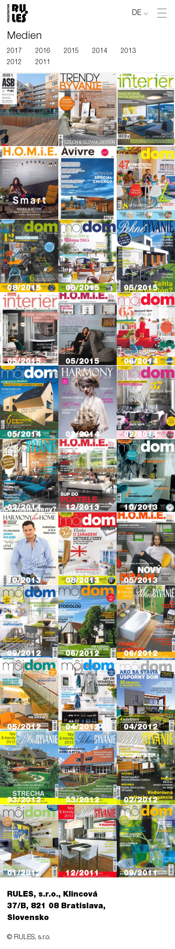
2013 (128, 51)
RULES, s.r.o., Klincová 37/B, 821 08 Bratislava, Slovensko (56, 906)
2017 (14, 51)
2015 (71, 51)
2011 (42, 62)
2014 (99, 51)
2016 (42, 51)
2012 (14, 62)
